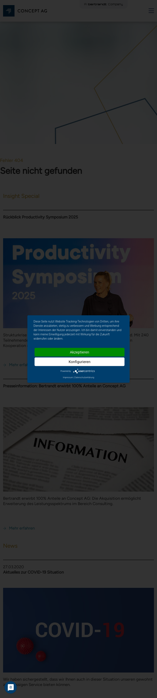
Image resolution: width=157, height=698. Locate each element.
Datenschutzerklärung (84, 377)
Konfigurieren (80, 362)
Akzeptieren (79, 352)
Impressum (68, 377)
